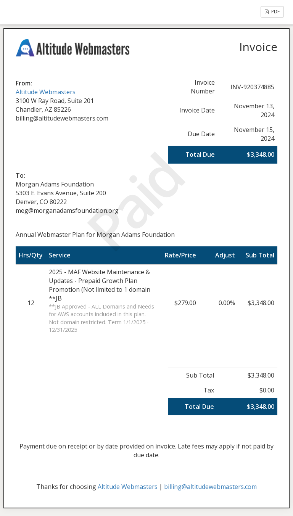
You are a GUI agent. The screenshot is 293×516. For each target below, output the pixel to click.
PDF (272, 11)
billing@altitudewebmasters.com (210, 486)
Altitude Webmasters (46, 92)
